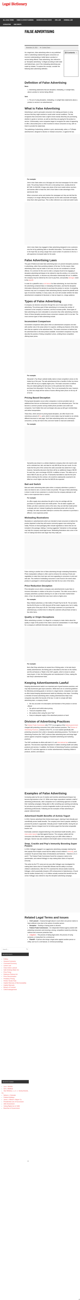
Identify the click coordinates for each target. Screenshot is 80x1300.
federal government (71, 715)
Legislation (7, 24)
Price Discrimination (10, 967)
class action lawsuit (31, 824)
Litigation (32, 925)
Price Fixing (7, 962)
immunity (70, 842)
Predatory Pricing (9, 969)
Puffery (6, 949)
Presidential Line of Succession (14, 1092)
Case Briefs (17, 24)
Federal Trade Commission (36, 715)
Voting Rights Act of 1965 (12, 1096)
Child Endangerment (10, 980)
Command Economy (10, 954)
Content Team (46, 47)
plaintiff (31, 270)
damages (71, 268)
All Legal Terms (8, 20)
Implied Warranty (9, 975)
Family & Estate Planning (25, 20)
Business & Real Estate (44, 20)
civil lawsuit (47, 274)
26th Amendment (9, 1094)
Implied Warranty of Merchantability (15, 973)
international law (62, 733)
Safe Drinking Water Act (11, 960)
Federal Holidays (9, 1088)
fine (40, 406)
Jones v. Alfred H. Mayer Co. (13, 1090)
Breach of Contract (10, 978)
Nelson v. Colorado (10, 1085)
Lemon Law (7, 956)
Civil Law (58, 20)
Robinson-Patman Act (11, 964)
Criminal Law (68, 20)
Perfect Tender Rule (10, 971)
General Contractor (10, 951)
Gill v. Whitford (8, 1079)
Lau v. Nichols (8, 1077)
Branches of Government (12, 1098)
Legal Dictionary (14, 4)
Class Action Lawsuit (10, 958)
